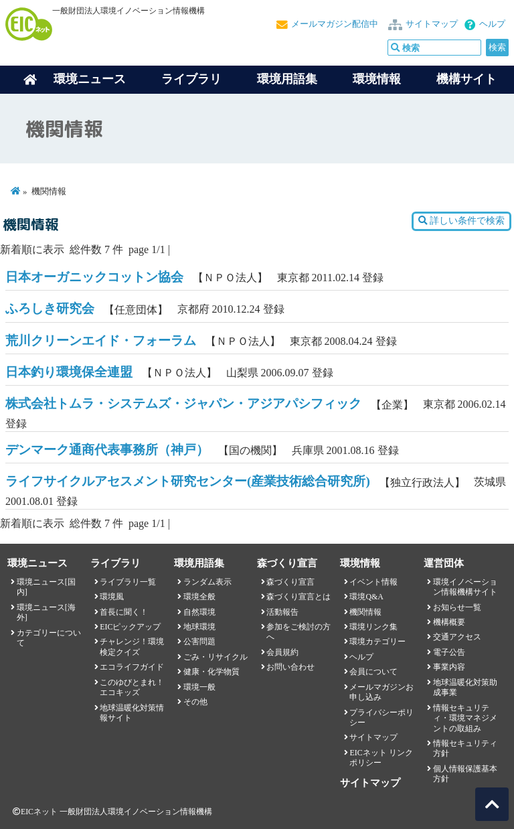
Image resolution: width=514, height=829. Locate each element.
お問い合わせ (290, 667)
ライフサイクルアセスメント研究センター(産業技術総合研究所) (187, 481)
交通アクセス (457, 637)
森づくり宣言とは (298, 596)
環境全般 (199, 596)
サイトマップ (432, 24)
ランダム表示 (207, 582)
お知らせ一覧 (457, 607)
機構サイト (466, 79)
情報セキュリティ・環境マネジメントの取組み (465, 718)
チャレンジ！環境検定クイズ (132, 646)
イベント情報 (373, 582)
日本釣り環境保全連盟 (69, 372)
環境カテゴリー (377, 641)
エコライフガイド (132, 667)
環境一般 (199, 687)
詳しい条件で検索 (461, 221)
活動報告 (282, 612)
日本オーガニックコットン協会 (94, 277)
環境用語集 (287, 79)
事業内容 (449, 667)
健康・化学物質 (211, 671)
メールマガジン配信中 (334, 24)
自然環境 (199, 612)
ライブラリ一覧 (128, 582)
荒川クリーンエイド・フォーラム (100, 340)
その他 (195, 701)
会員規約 (282, 652)
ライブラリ (191, 79)
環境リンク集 (373, 626)
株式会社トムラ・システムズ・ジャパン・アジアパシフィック (183, 403)
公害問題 (199, 641)
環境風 (112, 596)
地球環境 (199, 626)
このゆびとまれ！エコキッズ (132, 687)
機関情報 (365, 612)
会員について (373, 671)
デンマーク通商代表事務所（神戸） (107, 450)
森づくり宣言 (290, 582)
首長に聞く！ (124, 612)
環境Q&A (366, 596)
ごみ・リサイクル (215, 657)
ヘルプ (492, 24)
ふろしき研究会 (49, 308)
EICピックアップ (130, 626)
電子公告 (449, 652)
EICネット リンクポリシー (380, 757)
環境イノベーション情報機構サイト (465, 587)
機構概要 (449, 622)
